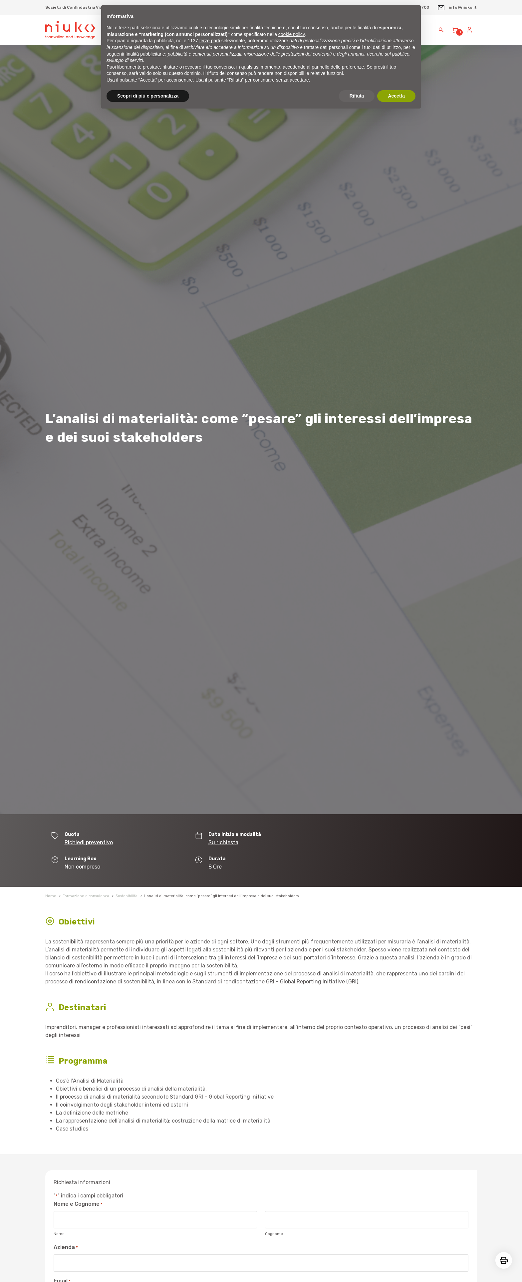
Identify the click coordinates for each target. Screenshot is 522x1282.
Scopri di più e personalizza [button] (147, 96)
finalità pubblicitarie (145, 54)
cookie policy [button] (291, 34)
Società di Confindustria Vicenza (78, 7)
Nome (59, 1234)
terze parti (209, 40)
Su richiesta (223, 842)
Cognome (274, 1234)
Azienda (66, 1248)
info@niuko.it (457, 7)
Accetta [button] (396, 96)
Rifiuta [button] (357, 96)
